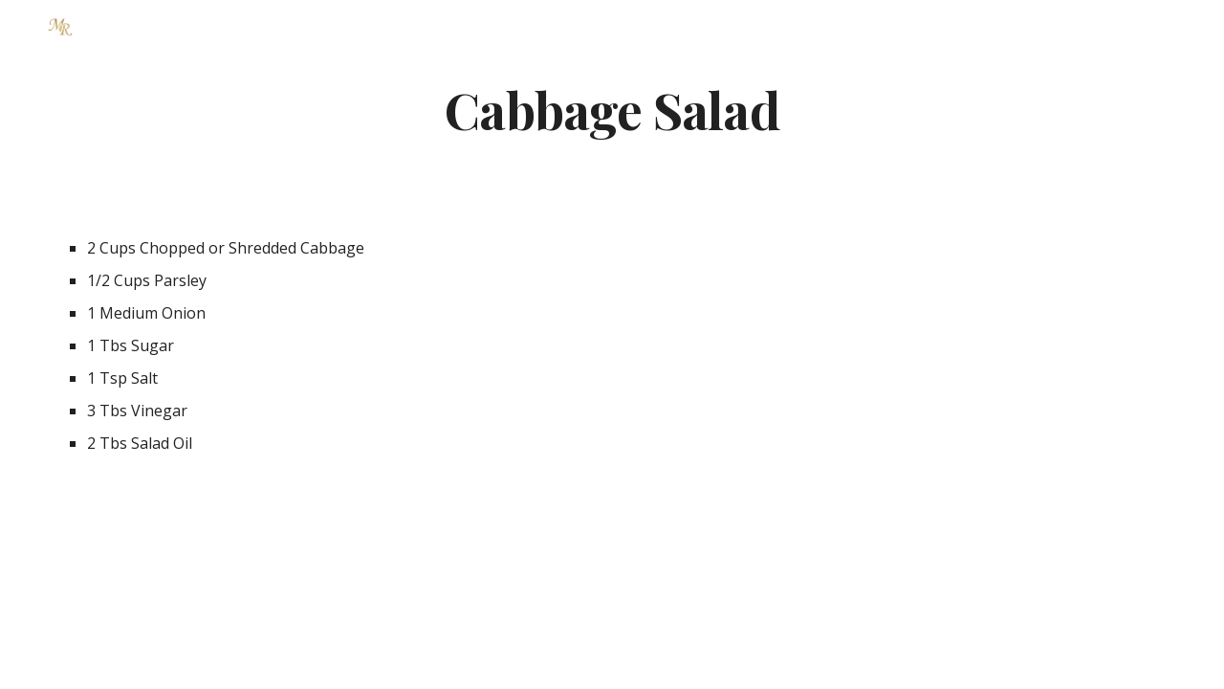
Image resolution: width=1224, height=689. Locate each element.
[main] (612, 108)
